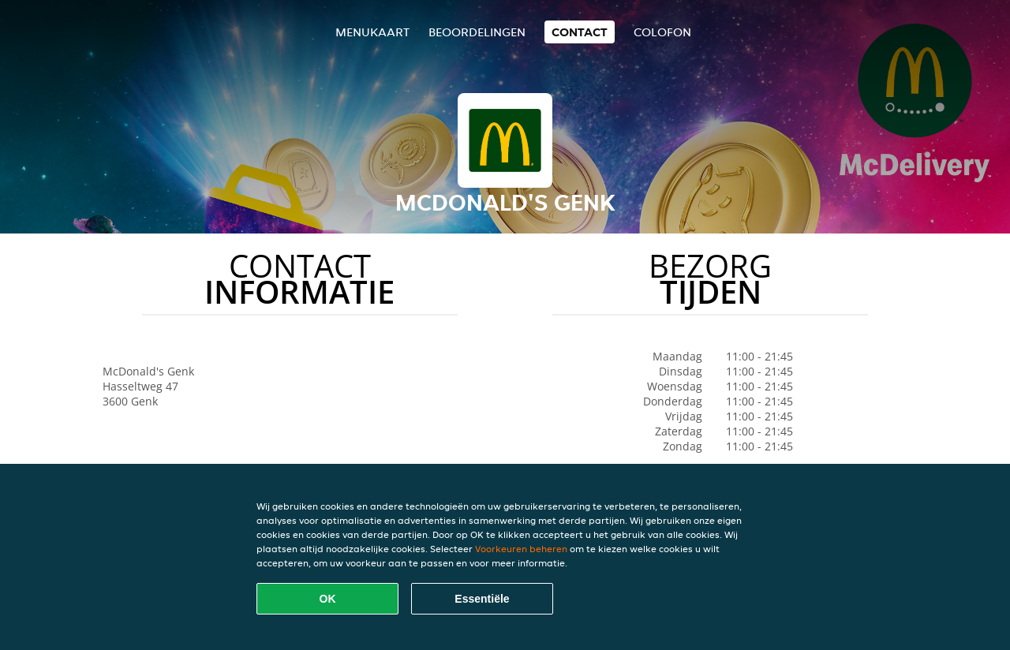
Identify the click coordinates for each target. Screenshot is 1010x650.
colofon (662, 32)
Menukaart (372, 32)
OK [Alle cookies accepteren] (328, 598)
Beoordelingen (477, 32)
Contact (580, 32)
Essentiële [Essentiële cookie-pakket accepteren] (481, 598)
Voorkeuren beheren (521, 549)
